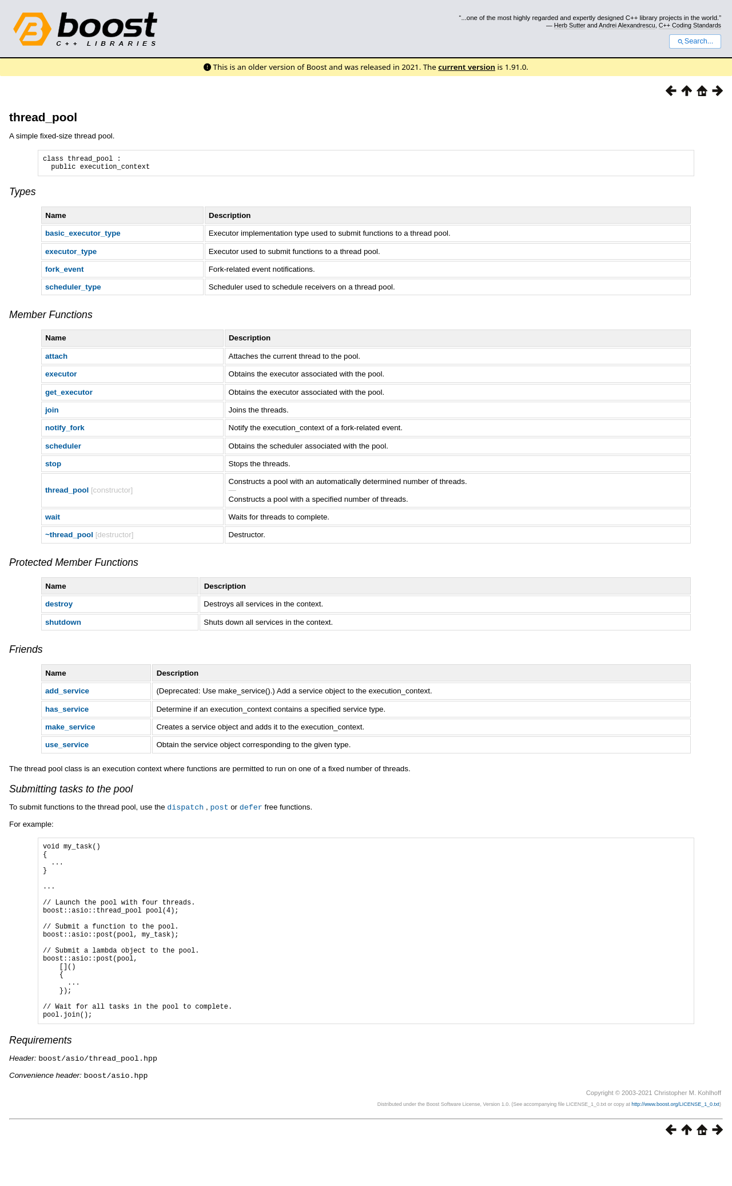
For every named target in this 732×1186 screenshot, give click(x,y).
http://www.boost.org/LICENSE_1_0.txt (675, 1144)
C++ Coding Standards (690, 25)
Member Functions (51, 318)
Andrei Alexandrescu (627, 25)
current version (466, 67)
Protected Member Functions (73, 566)
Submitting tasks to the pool (71, 792)
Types (22, 195)
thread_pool (43, 117)
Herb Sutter (570, 25)
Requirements (40, 1080)
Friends (26, 653)
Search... (695, 41)
